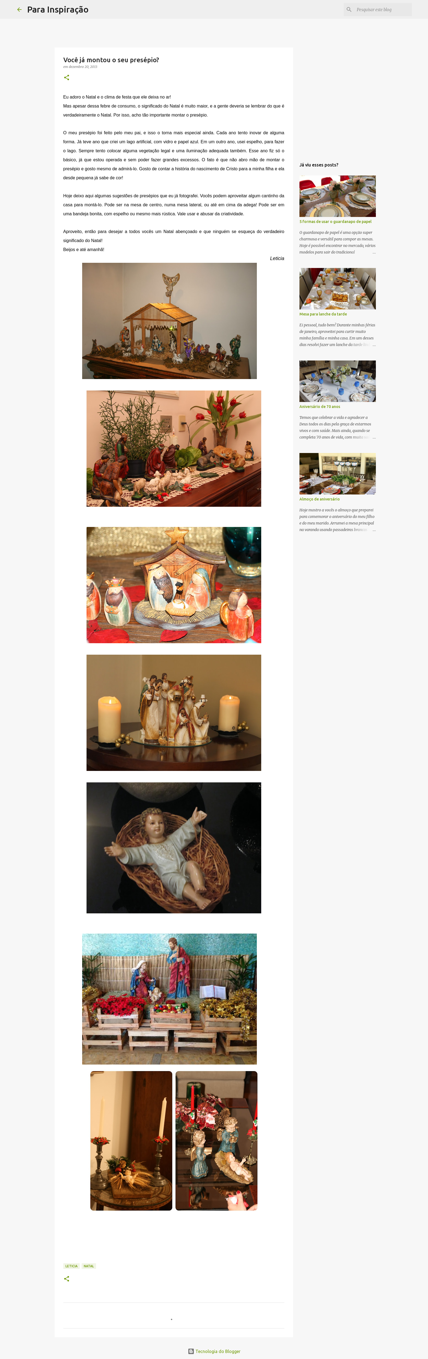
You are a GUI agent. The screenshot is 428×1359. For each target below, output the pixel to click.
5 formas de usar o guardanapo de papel (335, 221)
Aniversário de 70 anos (319, 406)
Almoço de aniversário (319, 499)
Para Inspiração (58, 9)
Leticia (72, 1266)
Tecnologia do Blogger (214, 1351)
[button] (66, 78)
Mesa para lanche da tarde (323, 314)
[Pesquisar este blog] (383, 9)
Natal (89, 1266)
